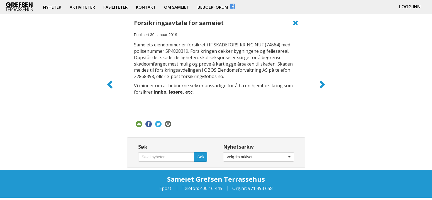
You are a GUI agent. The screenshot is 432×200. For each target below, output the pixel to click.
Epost (165, 188)
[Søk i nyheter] (166, 157)
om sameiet (176, 7)
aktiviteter (82, 7)
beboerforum (216, 6)
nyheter (52, 7)
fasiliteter (115, 7)
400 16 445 (210, 188)
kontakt (146, 7)
